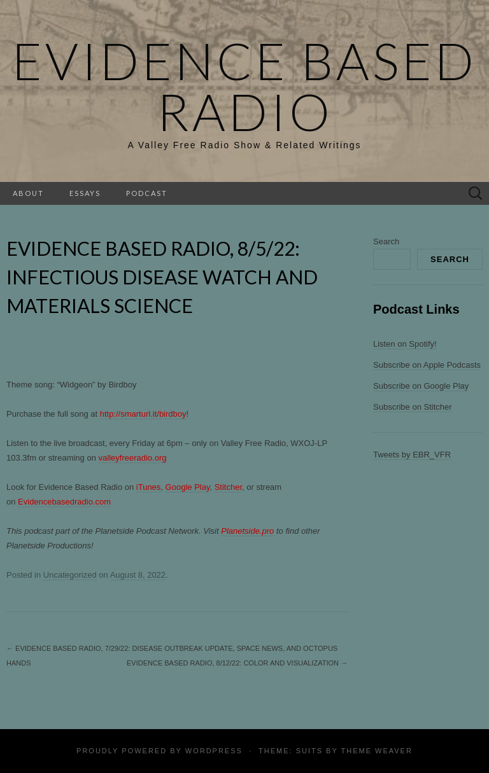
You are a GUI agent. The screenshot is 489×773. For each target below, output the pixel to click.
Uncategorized (70, 575)
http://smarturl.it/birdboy (143, 414)
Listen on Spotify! (405, 344)
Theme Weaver (376, 751)
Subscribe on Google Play (421, 386)
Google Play (188, 487)
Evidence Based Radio (244, 86)
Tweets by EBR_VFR (412, 454)
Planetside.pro (247, 531)
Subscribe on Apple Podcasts (427, 365)
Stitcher (228, 487)
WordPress (214, 751)
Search (386, 241)
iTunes (148, 487)
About (28, 193)
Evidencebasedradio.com (64, 501)
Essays (85, 193)
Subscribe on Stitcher (412, 407)
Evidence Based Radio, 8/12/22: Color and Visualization (237, 663)
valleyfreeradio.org (133, 458)
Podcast (146, 193)
